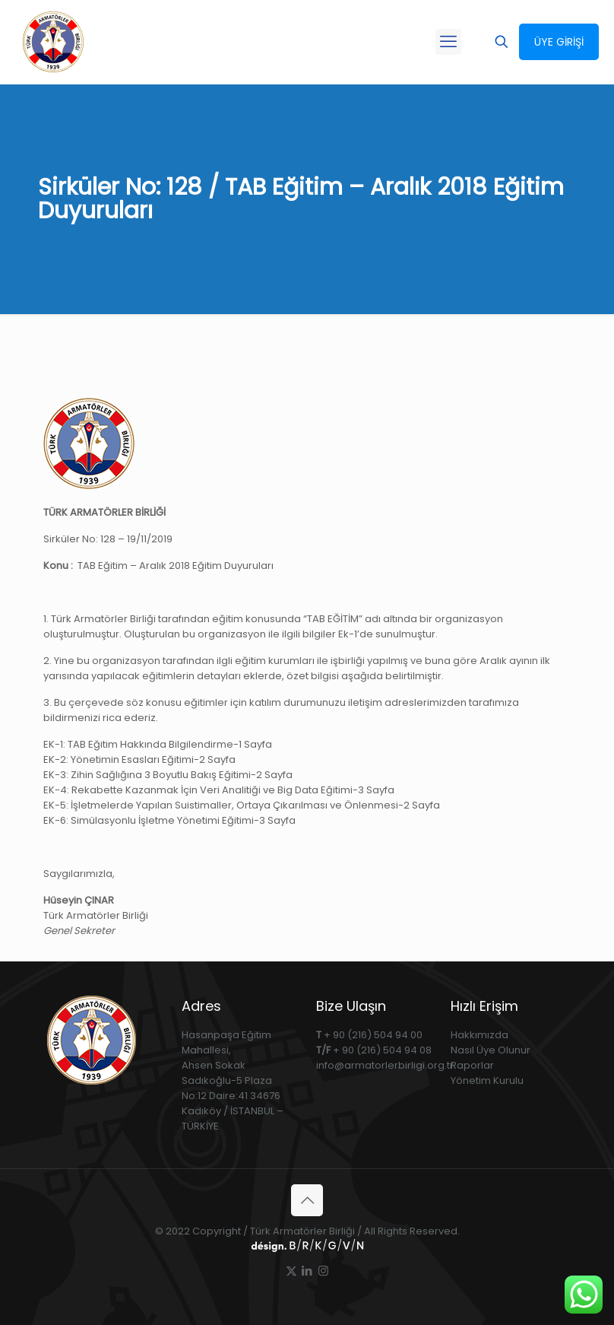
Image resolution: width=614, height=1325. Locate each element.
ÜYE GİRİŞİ (559, 41)
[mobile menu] (448, 42)
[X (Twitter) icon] (291, 1271)
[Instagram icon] (323, 1271)
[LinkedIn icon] (307, 1271)
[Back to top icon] (307, 1200)
